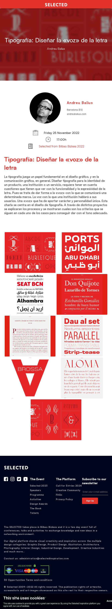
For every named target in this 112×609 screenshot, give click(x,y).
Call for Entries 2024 (69, 485)
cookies (25, 606)
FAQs (59, 494)
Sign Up (90, 501)
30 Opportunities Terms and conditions (28, 580)
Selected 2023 (38, 485)
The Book (35, 508)
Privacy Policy (64, 499)
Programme (37, 494)
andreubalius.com (76, 113)
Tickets (34, 513)
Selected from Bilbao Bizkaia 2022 (61, 146)
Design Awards (39, 503)
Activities (35, 499)
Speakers (35, 490)
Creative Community (68, 490)
